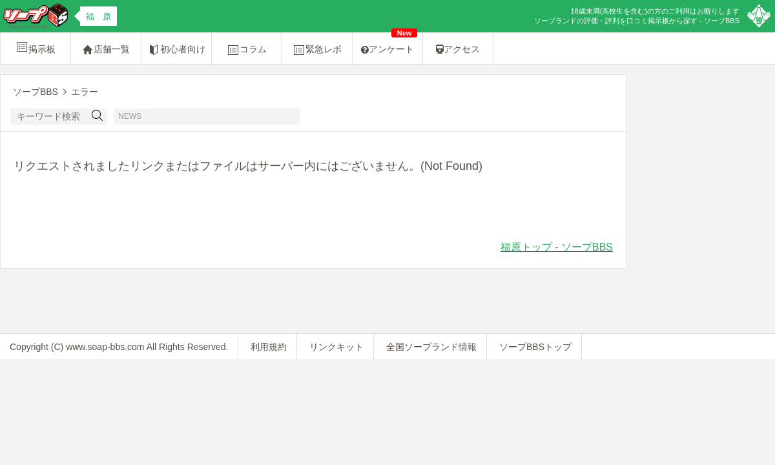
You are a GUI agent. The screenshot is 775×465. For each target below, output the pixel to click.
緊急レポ (317, 49)
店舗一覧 (106, 50)
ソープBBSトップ (535, 347)
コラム (247, 49)
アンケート (389, 43)
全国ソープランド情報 (431, 347)
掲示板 (36, 47)
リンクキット (336, 347)
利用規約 (269, 347)
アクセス (458, 49)
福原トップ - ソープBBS (557, 247)
